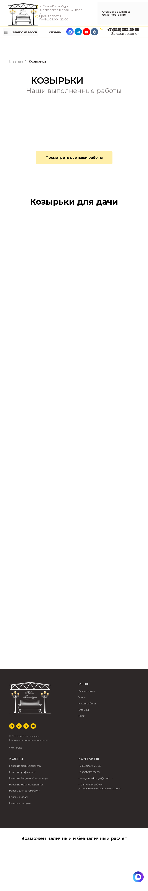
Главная (16, 61)
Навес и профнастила (22, 772)
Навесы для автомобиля (24, 790)
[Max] (12, 726)
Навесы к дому (18, 796)
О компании (86, 691)
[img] (138, 876)
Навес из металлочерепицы (26, 784)
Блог (81, 715)
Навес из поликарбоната (25, 765)
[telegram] (26, 726)
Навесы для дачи (20, 803)
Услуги (82, 697)
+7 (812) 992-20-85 (89, 765)
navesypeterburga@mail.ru (95, 778)
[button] (125, 34)
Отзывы (83, 709)
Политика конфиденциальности (29, 740)
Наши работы (87, 703)
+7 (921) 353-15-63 (88, 772)
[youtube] (33, 726)
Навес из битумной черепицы (28, 778)
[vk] (19, 726)
